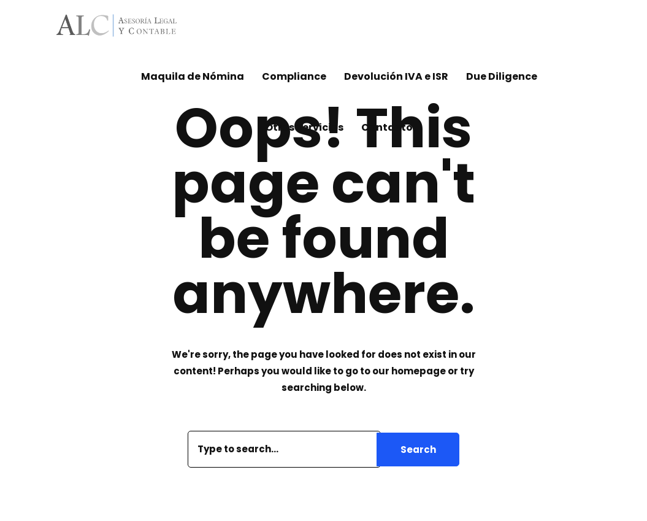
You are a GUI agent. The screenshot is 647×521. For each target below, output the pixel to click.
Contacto (387, 127)
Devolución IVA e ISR (396, 76)
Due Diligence (501, 76)
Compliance (294, 76)
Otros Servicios (304, 127)
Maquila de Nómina (192, 76)
